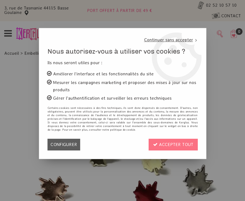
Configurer (64, 144)
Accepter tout (173, 144)
